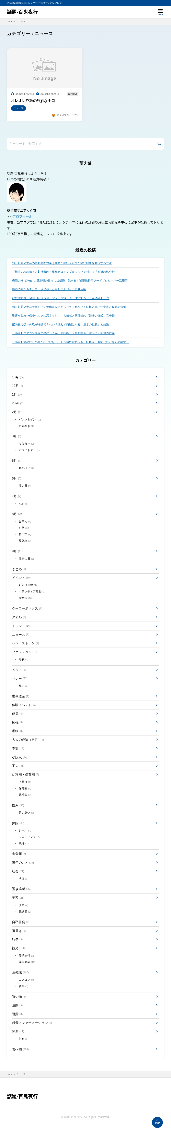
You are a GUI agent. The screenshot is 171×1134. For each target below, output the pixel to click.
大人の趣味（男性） (29, 743)
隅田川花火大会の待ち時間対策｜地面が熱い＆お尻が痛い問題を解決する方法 (62, 263)
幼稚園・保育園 (25, 778)
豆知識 (20, 978)
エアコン (26, 985)
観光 (19, 953)
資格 (23, 992)
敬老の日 (26, 561)
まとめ (19, 571)
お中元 (25, 523)
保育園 (25, 793)
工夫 (18, 770)
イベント (21, 580)
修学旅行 (26, 961)
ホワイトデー (29, 452)
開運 (18, 1037)
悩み (18, 809)
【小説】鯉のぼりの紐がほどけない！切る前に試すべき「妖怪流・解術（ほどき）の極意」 (70, 342)
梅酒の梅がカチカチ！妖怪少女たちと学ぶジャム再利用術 (49, 289)
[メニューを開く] (160, 12)
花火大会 (27, 968)
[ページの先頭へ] (157, 1122)
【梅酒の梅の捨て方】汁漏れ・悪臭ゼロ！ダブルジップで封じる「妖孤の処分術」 (64, 272)
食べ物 (20, 1055)
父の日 (25, 487)
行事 (17, 944)
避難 (17, 1020)
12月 (18, 386)
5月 (16, 462)
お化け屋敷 (28, 588)
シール (25, 835)
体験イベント (24, 708)
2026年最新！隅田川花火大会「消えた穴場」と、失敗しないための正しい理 (61, 298)
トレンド (21, 628)
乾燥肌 (25, 917)
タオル (19, 619)
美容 (18, 902)
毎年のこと (23, 867)
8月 (17, 515)
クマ (23, 910)
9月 (17, 553)
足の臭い (26, 817)
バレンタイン (30, 421)
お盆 (24, 530)
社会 (18, 876)
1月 (17, 395)
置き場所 (21, 894)
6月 (16, 480)
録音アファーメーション (32, 1029)
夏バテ (25, 536)
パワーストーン (25, 646)
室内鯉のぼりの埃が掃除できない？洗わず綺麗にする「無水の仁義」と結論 (60, 325)
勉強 (17, 726)
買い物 (19, 1002)
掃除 (18, 827)
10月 (18, 378)
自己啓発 (20, 927)
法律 (23, 884)
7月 (16, 498)
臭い (23, 689)
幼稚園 (25, 799)
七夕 (23, 505)
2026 (17, 404)
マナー (19, 681)
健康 (17, 717)
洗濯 (24, 848)
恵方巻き (26, 427)
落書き (19, 936)
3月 (16, 437)
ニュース (20, 637)
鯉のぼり (26, 470)
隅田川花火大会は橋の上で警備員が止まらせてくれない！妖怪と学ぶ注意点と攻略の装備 (69, 307)
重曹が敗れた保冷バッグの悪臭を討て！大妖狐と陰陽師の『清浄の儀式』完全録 (63, 316)
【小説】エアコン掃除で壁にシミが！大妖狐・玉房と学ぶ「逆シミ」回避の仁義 (63, 333)
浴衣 (23, 663)
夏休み (25, 543)
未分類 (19, 858)
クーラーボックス (27, 611)
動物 (17, 734)
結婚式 (25, 601)
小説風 (19, 761)
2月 (17, 413)
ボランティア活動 (32, 594)
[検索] (159, 144)
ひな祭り (26, 445)
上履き (25, 786)
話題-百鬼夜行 (22, 12)
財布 (23, 1045)
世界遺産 (20, 699)
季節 (18, 752)
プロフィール (22, 216)
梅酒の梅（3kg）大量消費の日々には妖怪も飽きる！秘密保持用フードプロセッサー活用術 (70, 281)
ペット (19, 672)
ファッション (24, 655)
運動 (17, 1011)
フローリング (29, 841)
